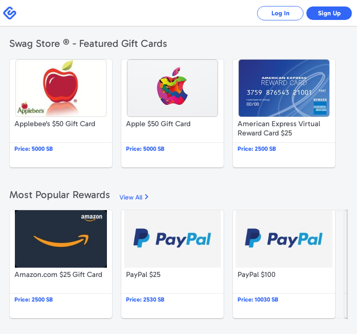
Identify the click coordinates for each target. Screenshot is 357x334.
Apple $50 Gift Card (172, 113)
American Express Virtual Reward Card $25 (284, 113)
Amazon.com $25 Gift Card (61, 264)
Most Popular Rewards (59, 194)
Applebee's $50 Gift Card (61, 113)
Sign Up (329, 13)
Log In (280, 13)
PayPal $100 (284, 264)
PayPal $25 (172, 264)
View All (130, 197)
